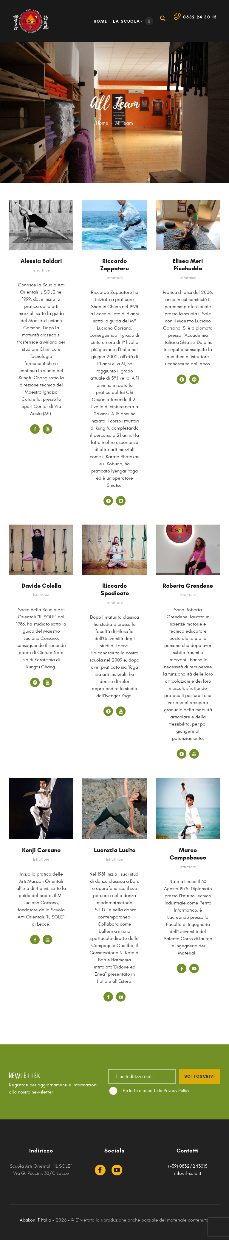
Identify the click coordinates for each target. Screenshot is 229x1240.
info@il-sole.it (187, 1173)
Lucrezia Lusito (114, 850)
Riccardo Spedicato (114, 589)
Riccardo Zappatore (114, 264)
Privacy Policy (176, 1090)
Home (102, 123)
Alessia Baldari (41, 261)
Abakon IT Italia (35, 1220)
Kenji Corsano (41, 850)
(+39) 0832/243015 (188, 1166)
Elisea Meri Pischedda (188, 264)
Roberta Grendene (188, 585)
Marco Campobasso (188, 853)
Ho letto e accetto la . (156, 1090)
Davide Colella (41, 585)
